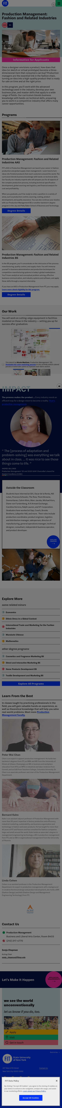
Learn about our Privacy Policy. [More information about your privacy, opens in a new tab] (34, 1091)
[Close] (57, 1081)
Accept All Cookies (31, 1098)
